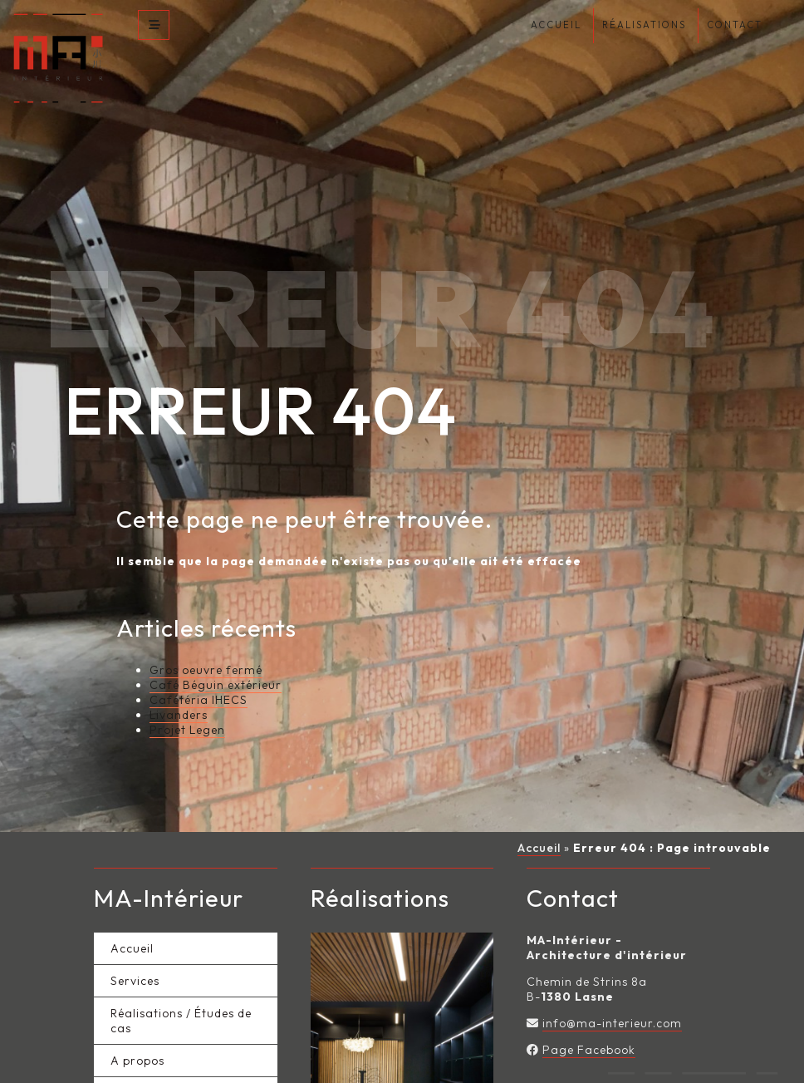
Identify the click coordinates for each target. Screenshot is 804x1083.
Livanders (179, 685)
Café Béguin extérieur (216, 655)
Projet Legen (187, 700)
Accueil (539, 818)
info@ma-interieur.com (612, 994)
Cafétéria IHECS (199, 670)
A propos (137, 1031)
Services (134, 951)
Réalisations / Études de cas (181, 992)
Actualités (140, 1063)
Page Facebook (588, 1020)
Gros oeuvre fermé (206, 640)
